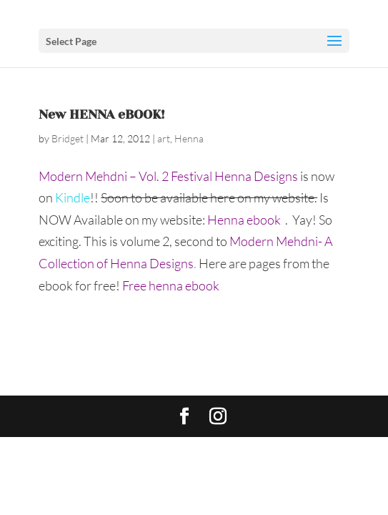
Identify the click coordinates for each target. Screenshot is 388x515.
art (163, 138)
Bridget (67, 138)
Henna (189, 138)
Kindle (72, 197)
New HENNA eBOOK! (102, 114)
